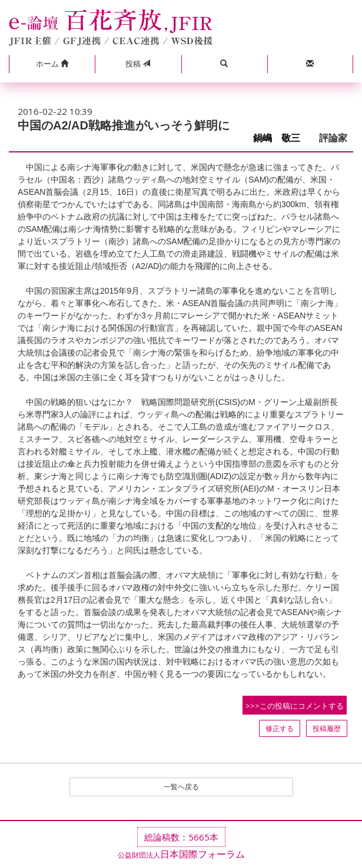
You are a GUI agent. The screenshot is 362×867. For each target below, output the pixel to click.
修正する (279, 728)
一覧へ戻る (181, 787)
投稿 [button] (137, 63)
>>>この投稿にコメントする (294, 705)
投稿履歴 (327, 728)
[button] (52, 64)
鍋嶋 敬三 (281, 138)
